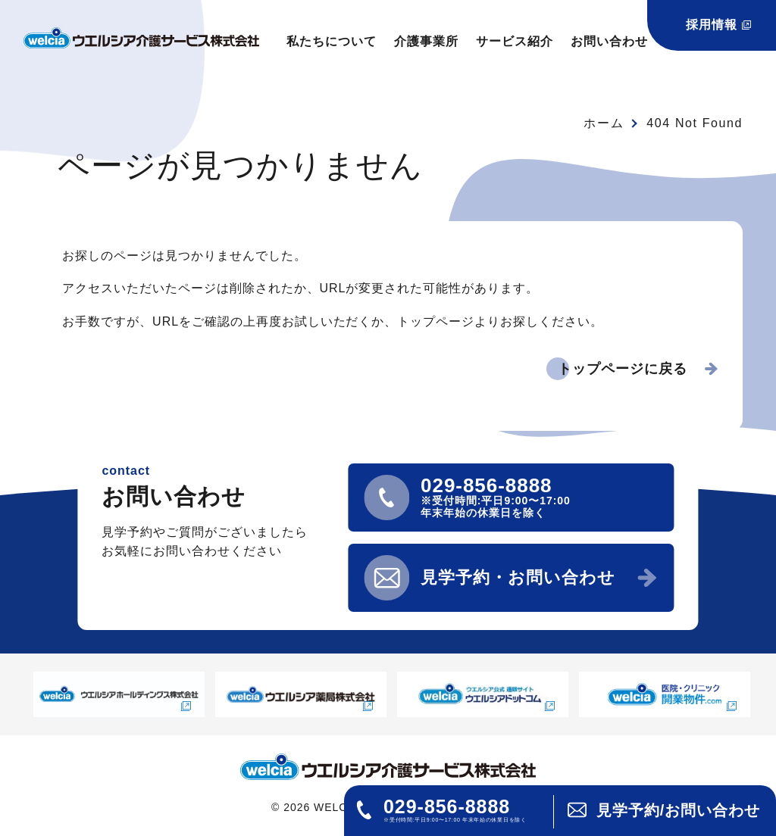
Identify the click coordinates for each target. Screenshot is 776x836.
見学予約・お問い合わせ (518, 577)
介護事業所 (426, 41)
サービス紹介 (514, 41)
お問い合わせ (609, 41)
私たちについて (331, 41)
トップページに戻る (622, 368)
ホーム (604, 123)
